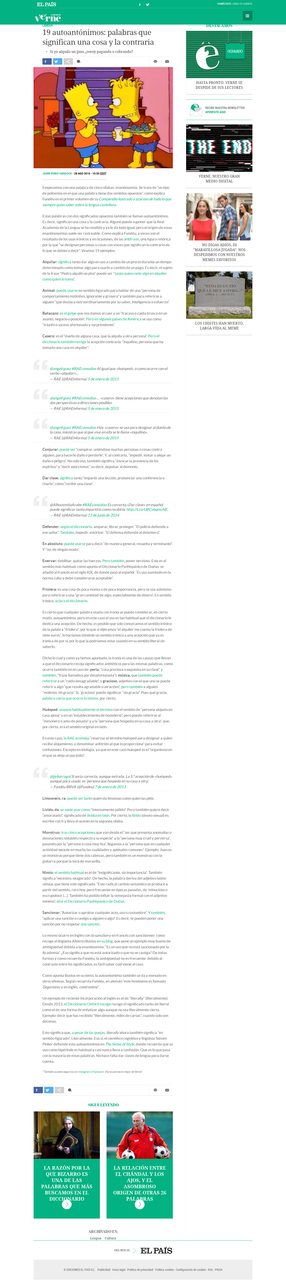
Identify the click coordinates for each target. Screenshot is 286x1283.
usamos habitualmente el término (86, 709)
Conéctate (224, 3)
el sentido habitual (69, 872)
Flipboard (98, 1071)
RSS (210, 1270)
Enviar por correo (167, 61)
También (67, 532)
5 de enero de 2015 (103, 379)
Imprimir (155, 61)
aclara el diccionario (71, 601)
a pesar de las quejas (88, 1032)
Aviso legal (118, 1270)
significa (64, 262)
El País (47, 4)
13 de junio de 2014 (103, 515)
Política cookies (164, 1270)
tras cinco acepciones (78, 832)
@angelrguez (60, 368)
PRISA (219, 1270)
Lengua (95, 1238)
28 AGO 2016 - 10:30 (90, 173)
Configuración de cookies (191, 1270)
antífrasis (131, 239)
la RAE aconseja (76, 738)
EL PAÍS (156, 1250)
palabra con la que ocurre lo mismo (70, 698)
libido (136, 815)
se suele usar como (75, 809)
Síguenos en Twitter (147, 4)
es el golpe (68, 313)
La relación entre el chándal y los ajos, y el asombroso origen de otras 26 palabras (139, 1183)
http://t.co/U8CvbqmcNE (146, 509)
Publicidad (103, 1270)
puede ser (67, 449)
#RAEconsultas (84, 368)
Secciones (247, 16)
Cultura (110, 1238)
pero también (132, 687)
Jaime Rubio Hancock (57, 173)
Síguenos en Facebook (140, 4)
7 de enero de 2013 (110, 787)
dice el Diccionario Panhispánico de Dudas (90, 901)
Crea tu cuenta (242, 3)
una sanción (90, 924)
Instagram (84, 1071)
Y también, (157, 912)
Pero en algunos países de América (113, 319)
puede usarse (67, 290)
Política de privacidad (140, 1270)
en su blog (105, 941)
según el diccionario (76, 526)
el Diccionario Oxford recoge (87, 1004)
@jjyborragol (60, 776)
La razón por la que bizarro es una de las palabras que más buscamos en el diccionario (66, 1183)
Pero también (113, 561)
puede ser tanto (79, 798)
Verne (48, 18)
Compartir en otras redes (68, 61)
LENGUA (47, 25)
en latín (98, 815)
